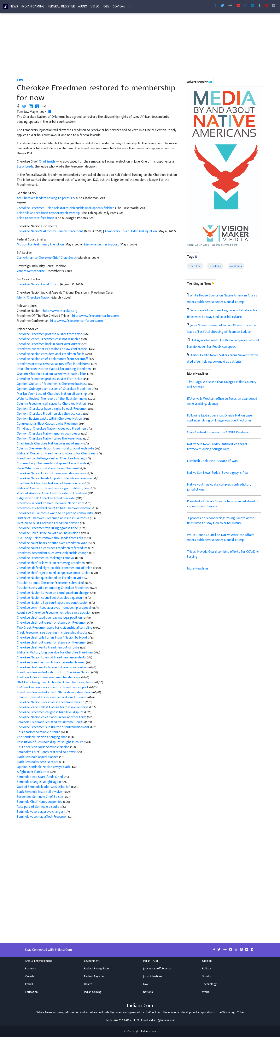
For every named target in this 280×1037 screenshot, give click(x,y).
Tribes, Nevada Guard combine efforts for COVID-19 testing (223, 554)
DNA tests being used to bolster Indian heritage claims (55, 682)
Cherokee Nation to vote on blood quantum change (53, 593)
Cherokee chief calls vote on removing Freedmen (51, 563)
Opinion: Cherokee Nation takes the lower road (50, 438)
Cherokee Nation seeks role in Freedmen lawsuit (50, 702)
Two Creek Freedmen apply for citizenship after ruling (54, 627)
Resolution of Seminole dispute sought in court (50, 742)
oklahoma (236, 266)
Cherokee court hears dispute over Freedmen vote (52, 543)
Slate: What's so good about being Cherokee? (48, 468)
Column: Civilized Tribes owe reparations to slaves (52, 697)
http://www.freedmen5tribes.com (95, 316)
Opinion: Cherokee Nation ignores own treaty (49, 433)
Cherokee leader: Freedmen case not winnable (49, 339)
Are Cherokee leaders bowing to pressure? (46, 198)
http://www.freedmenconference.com (76, 321)
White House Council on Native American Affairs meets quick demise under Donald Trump (220, 537)
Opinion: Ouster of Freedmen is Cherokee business (52, 384)
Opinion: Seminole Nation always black (43, 767)
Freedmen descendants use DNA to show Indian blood (54, 692)
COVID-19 (119, 7)
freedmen (215, 266)
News (14, 7)
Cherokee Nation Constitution (38, 284)
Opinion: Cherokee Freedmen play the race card (50, 413)
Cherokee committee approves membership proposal (54, 608)
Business (30, 968)
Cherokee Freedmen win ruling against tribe (48, 528)
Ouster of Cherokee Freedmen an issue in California (53, 518)
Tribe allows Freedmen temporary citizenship (48, 213)
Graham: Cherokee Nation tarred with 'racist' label (52, 374)
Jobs (106, 7)
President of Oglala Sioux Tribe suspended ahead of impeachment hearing (223, 504)
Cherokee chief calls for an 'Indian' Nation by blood (52, 637)
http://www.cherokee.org (60, 311)
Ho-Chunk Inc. (153, 1012)
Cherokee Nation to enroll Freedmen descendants (52, 657)
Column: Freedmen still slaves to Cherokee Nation (52, 404)
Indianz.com (148, 1031)
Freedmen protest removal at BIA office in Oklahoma (54, 364)
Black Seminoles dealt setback (38, 762)
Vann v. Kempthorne (31, 271)
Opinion (207, 960)
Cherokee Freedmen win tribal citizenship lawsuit (51, 662)
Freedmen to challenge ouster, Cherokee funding (51, 458)
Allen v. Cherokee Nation (34, 297)
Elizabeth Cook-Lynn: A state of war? (212, 461)
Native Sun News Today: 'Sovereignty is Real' (218, 473)
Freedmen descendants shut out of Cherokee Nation (53, 672)
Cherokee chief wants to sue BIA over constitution (52, 667)
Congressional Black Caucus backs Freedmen (48, 423)
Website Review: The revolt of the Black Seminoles (52, 399)
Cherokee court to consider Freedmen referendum (52, 548)
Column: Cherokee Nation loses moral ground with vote (56, 448)
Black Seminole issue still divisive (39, 792)
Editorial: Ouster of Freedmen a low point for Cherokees (57, 453)
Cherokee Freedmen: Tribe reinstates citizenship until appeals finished (65, 208)
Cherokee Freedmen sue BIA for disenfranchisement (53, 727)
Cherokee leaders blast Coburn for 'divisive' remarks (52, 707)
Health (88, 984)
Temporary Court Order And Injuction (131, 231)
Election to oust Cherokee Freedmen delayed (48, 523)
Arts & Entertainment (38, 960)
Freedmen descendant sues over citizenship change (52, 553)
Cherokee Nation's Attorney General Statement (50, 231)
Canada (29, 976)
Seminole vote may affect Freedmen (42, 817)
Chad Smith (47, 161)
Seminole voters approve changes (40, 812)
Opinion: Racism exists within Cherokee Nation (50, 418)
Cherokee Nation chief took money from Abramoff (53, 359)
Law (20, 80)
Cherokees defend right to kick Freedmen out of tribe (54, 568)
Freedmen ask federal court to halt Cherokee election (54, 508)
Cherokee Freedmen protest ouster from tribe (50, 334)
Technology (209, 984)
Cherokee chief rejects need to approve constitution (53, 573)
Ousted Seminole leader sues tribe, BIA (43, 787)
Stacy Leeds (25, 166)
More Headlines (198, 568)
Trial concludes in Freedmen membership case (48, 677)
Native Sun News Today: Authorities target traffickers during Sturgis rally (217, 446)
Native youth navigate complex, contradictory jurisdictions (219, 487)
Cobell (29, 984)
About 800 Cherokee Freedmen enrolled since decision (54, 613)
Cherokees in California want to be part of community (55, 513)
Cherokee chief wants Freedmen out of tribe (48, 647)
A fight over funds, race (33, 772)
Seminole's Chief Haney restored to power (46, 752)
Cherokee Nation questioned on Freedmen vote (50, 578)
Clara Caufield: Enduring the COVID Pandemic (218, 432)
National (148, 992)
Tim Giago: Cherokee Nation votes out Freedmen (52, 428)
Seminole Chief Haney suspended (40, 802)
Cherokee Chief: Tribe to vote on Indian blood (48, 533)
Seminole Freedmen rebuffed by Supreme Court (50, 722)
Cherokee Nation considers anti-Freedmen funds (51, 354)
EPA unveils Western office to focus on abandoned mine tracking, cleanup (222, 401)
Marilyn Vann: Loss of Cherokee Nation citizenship (52, 394)
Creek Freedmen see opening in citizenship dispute (52, 632)
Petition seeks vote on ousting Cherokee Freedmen (53, 588)
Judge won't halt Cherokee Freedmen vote (46, 498)
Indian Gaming (32, 7)
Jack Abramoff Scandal (157, 968)
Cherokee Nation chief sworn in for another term (52, 717)
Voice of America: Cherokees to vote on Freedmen (52, 493)
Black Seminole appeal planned (37, 757)
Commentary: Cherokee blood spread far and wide (52, 463)
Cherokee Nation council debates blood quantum (51, 598)
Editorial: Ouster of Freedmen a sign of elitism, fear (54, 488)
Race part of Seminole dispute (38, 807)
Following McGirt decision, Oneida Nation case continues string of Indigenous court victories (219, 418)
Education (31, 992)
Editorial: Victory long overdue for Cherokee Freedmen (55, 652)
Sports (206, 976)
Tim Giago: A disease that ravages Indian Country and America (221, 384)
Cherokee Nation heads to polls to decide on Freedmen (55, 478)
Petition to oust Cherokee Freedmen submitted (50, 583)
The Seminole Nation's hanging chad (42, 737)
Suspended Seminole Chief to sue (40, 797)
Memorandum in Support (101, 244)
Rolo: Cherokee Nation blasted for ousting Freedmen (54, 369)
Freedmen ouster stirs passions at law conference (52, 349)
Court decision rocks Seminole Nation (43, 747)
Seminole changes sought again (39, 782)
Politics (206, 968)
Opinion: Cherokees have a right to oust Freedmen (52, 409)
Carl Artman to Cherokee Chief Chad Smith (47, 258)
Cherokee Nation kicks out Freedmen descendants (52, 473)
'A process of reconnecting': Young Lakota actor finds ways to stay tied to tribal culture (220, 520)
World (206, 992)
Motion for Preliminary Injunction (40, 244)
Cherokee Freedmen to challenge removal (45, 558)
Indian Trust (150, 960)
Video (95, 7)
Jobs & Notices (152, 976)
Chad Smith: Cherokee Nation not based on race (50, 483)
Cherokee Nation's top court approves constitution (53, 603)
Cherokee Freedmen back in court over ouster (49, 344)
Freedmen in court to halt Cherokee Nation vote (51, 503)
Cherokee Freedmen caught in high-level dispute (50, 712)
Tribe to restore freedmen (35, 218)
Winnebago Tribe (233, 1012)
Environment (92, 960)
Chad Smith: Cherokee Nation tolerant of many (50, 443)
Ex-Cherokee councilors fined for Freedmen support (52, 687)
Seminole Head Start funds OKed (40, 777)
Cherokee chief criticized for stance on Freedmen (52, 622)
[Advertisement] (140, 47)
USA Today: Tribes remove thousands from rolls (50, 538)
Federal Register (61, 7)
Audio (82, 7)
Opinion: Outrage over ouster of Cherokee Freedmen (54, 389)
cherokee (194, 266)
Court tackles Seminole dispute (39, 732)
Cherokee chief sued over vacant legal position (49, 617)
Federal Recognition (96, 968)
